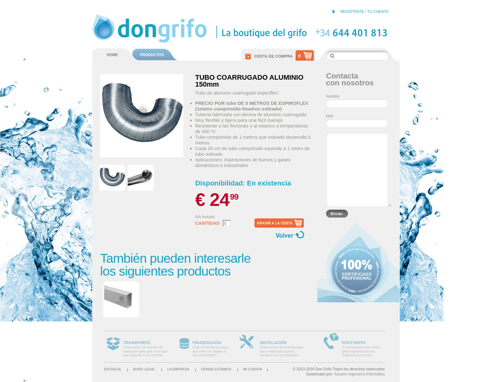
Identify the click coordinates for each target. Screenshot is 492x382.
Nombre (333, 96)
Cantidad (207, 223)
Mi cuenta (252, 369)
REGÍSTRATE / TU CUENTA (364, 11)
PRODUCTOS (152, 55)
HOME (112, 55)
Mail (329, 116)
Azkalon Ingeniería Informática (359, 374)
